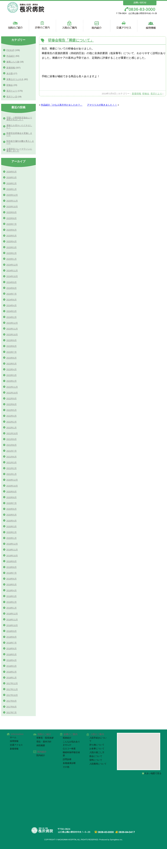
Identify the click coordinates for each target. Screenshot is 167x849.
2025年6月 (11, 230)
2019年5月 (11, 584)
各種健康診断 (69, 763)
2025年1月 (11, 259)
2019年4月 (11, 590)
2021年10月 (12, 433)
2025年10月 (12, 206)
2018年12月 (12, 613)
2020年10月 (12, 486)
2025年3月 (11, 247)
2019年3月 (11, 596)
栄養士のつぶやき (15, 79)
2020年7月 (11, 503)
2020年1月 (11, 538)
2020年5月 (11, 515)
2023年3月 (11, 375)
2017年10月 (12, 695)
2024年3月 (11, 311)
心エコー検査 (69, 748)
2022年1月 (11, 427)
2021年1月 (11, 474)
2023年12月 (12, 323)
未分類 (9, 73)
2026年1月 (11, 189)
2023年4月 (11, 369)
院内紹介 (40, 755)
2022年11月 (12, 387)
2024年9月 (11, 282)
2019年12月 (12, 544)
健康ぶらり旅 (12, 62)
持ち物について (96, 745)
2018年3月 (11, 666)
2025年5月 (11, 235)
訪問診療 (67, 759)
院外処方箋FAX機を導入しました (20, 142)
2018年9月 (11, 631)
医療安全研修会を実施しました (19, 134)
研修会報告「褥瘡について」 (71, 40)
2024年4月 (11, 305)
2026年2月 (11, 183)
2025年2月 (11, 253)
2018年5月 (11, 654)
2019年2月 (11, 602)
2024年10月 (12, 276)
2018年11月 (12, 619)
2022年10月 (12, 393)
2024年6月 (11, 299)
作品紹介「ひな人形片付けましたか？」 (61, 105)
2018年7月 (11, 643)
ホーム (13, 737)
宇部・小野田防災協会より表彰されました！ (19, 118)
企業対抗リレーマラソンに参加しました (19, 150)
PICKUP (10, 50)
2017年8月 (11, 706)
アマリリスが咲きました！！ (102, 105)
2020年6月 (11, 509)
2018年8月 (11, 637)
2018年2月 (11, 672)
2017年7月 (11, 712)
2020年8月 (11, 497)
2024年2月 (11, 317)
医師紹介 (67, 738)
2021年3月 (11, 462)
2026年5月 (11, 171)
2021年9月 (11, 439)
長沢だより (156, 93)
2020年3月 (11, 526)
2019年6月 (11, 579)
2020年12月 (12, 480)
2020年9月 (11, 491)
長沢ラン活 (11, 96)
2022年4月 (11, 416)
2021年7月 (11, 451)
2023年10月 (12, 334)
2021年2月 (11, 468)
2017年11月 (12, 689)
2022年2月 (11, 422)
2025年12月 (12, 195)
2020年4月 (11, 520)
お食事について (96, 748)
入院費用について (97, 764)
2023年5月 (11, 363)
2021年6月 (11, 457)
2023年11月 (12, 329)
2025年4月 (11, 241)
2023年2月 (11, 381)
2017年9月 (11, 701)
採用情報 (14, 741)
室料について (95, 760)
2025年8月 (11, 218)
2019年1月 (11, 608)
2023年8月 (11, 346)
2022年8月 (11, 404)
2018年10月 (12, 625)
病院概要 (40, 745)
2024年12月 (12, 265)
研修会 (145, 93)
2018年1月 (11, 677)
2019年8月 (11, 567)
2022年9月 (11, 398)
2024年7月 (11, 294)
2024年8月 (11, 288)
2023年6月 (11, 358)
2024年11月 (12, 270)
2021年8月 (11, 445)
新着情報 (136, 93)
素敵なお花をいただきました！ (19, 126)
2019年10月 (12, 555)
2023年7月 (11, 352)
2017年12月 (12, 683)
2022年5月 (11, 410)
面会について (95, 756)
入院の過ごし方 (96, 752)
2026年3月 (11, 177)
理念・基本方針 (43, 741)
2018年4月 (11, 660)
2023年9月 (11, 340)
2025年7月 (11, 224)
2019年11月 (12, 549)
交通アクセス (16, 745)
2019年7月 (11, 573)
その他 (66, 767)
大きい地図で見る (154, 773)
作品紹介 (10, 56)
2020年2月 (11, 532)
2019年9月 (11, 561)
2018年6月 (11, 648)
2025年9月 (11, 212)
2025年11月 (12, 201)
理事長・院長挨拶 (45, 738)
